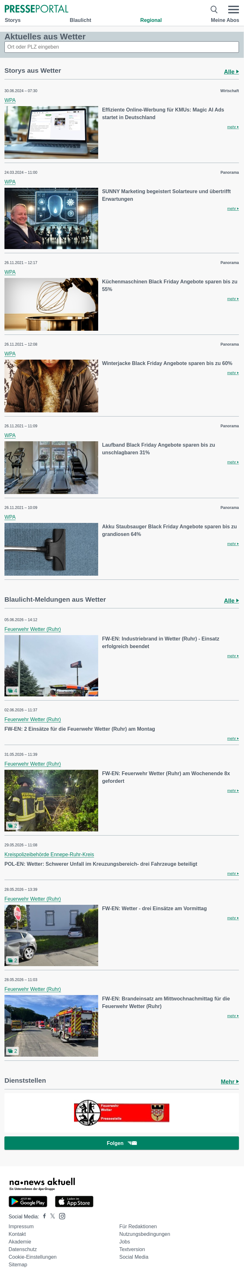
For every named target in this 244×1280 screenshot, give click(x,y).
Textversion (132, 1249)
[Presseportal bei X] (50, 1216)
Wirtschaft (229, 91)
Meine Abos (225, 20)
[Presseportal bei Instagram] (60, 1215)
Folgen (121, 1143)
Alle (231, 72)
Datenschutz (23, 1249)
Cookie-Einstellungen (33, 1257)
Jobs (124, 1241)
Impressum (21, 1226)
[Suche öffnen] (214, 9)
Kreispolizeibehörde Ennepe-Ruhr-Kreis (49, 854)
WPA (10, 100)
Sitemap (18, 1264)
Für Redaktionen (138, 1226)
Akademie (20, 1241)
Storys (13, 20)
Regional (151, 20)
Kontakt (17, 1234)
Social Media (133, 1257)
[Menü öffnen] (233, 9)
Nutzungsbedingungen (144, 1234)
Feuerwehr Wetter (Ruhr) (32, 629)
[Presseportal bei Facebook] (42, 1216)
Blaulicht (80, 20)
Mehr (230, 1082)
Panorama (229, 172)
